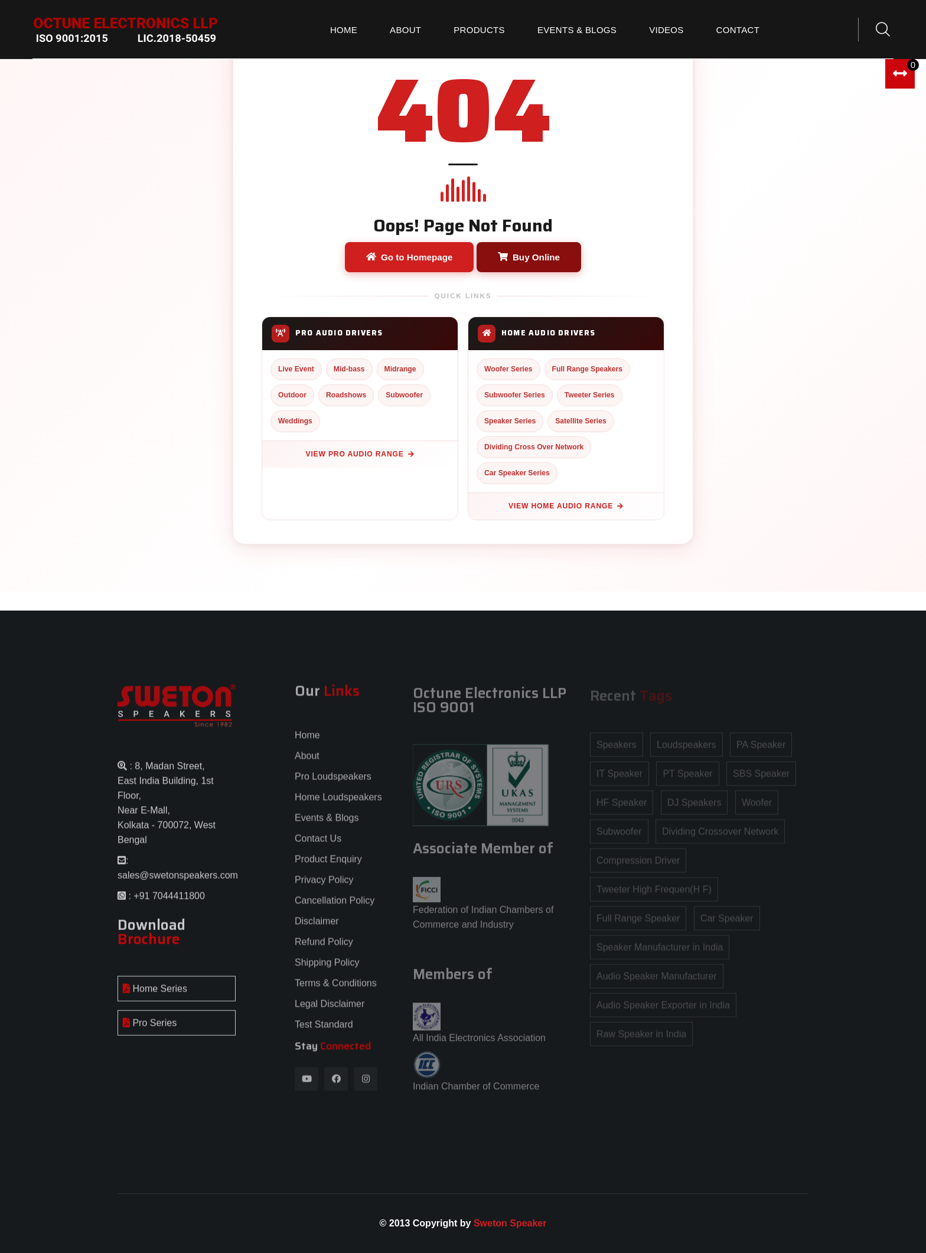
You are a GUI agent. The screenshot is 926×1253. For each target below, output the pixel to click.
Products (479, 30)
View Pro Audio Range (360, 454)
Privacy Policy (324, 886)
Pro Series (150, 1029)
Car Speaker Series (517, 473)
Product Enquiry (328, 865)
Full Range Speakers (587, 369)
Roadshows (346, 395)
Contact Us (318, 845)
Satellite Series (581, 421)
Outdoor (292, 395)
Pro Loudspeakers (333, 783)
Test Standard (324, 1031)
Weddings (295, 421)
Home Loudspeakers (338, 803)
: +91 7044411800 (165, 903)
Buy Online (529, 257)
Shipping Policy (327, 969)
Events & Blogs (577, 30)
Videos (666, 30)
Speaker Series (510, 421)
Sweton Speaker (510, 1223)
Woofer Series (508, 369)
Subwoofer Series (514, 395)
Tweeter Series (590, 395)
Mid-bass (349, 369)
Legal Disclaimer (329, 1010)
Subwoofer (404, 395)
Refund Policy (324, 948)
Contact (737, 30)
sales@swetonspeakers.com (178, 882)
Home (343, 30)
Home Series (155, 995)
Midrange (400, 369)
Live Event (296, 369)
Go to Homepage (409, 257)
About (405, 30)
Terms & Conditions (336, 989)
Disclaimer (317, 927)
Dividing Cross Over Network (533, 447)
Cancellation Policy (334, 907)
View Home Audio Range (566, 506)
